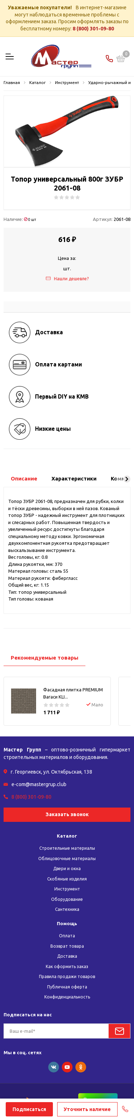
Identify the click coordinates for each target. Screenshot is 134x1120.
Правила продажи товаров (67, 976)
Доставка (67, 956)
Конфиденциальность (67, 997)
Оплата (67, 935)
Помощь (67, 923)
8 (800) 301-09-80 (93, 28)
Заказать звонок (67, 814)
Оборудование (67, 899)
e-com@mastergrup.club (38, 784)
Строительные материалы (67, 848)
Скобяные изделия (67, 879)
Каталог (67, 835)
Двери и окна (67, 868)
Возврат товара (67, 946)
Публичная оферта (67, 987)
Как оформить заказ (67, 966)
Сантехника (67, 909)
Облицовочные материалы (67, 858)
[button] (126, 479)
